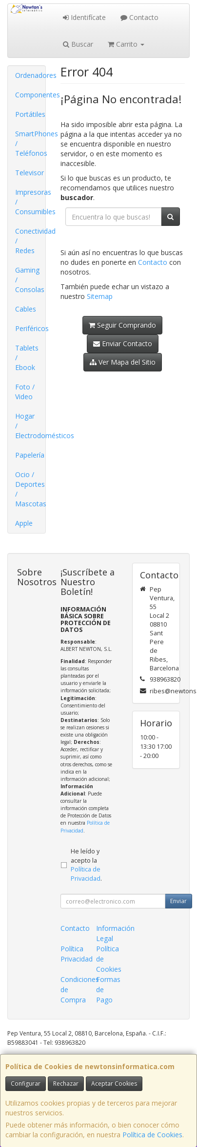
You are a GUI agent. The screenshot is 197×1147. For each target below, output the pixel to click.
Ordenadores (30, 75)
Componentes (30, 94)
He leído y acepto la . (86, 865)
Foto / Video (25, 391)
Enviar (178, 901)
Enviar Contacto (122, 343)
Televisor (29, 172)
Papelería (29, 455)
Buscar (78, 44)
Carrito (126, 44)
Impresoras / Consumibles (30, 201)
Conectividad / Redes (30, 240)
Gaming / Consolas (29, 279)
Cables (25, 309)
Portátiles (30, 114)
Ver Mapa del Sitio (123, 362)
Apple (24, 523)
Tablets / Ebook (27, 357)
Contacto (139, 17)
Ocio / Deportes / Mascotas (30, 489)
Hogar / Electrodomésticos (30, 425)
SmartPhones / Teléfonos (30, 143)
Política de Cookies (152, 1134)
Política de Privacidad (85, 874)
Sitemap (100, 296)
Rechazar (66, 1083)
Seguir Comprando (122, 325)
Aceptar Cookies (114, 1083)
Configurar (25, 1083)
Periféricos (30, 328)
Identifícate (84, 17)
